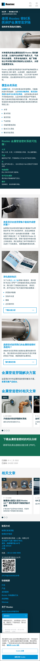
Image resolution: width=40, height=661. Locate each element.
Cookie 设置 (20, 651)
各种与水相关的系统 (14, 94)
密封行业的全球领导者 (10, 611)
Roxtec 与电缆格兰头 (10, 595)
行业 (3, 585)
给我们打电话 (7, 534)
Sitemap (5, 602)
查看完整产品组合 (9, 382)
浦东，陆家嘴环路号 (11, 543)
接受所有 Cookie (20, 657)
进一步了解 (14, 280)
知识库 (4, 12)
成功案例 (5, 592)
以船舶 (4, 89)
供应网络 (5, 599)
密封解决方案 (13, 12)
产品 (3, 588)
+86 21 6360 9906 (14, 553)
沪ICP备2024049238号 (10, 576)
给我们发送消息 (8, 530)
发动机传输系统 (23, 92)
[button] (2, 430)
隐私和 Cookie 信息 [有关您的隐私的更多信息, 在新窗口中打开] (13, 645)
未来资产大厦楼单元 (12, 541)
